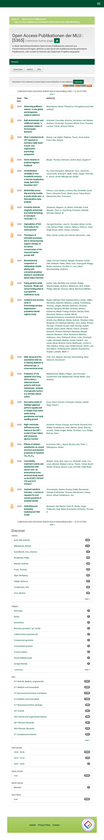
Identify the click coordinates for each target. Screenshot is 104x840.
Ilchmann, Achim (68, 160)
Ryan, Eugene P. (84, 160)
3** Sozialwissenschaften (25, 734)
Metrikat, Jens (73, 323)
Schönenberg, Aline (79, 357)
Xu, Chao (50, 171)
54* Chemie (19, 711)
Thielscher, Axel (53, 509)
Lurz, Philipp (87, 430)
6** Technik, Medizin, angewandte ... (30, 681)
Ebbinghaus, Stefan (55, 447)
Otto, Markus (52, 346)
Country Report (21, 652)
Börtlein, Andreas (69, 308)
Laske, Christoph (53, 340)
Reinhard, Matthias (71, 331)
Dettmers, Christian (78, 306)
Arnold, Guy (51, 320)
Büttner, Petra (52, 433)
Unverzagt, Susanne (63, 123)
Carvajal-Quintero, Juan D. (57, 224)
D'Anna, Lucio (52, 190)
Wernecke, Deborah (54, 303)
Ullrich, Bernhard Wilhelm (80, 289)
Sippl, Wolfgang (21, 575)
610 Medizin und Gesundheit (26, 699)
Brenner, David (64, 343)
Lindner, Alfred (70, 314)
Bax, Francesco (64, 196)
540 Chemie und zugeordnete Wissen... (31, 717)
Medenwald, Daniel (70, 376)
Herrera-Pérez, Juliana (60, 227)
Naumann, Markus (54, 314)
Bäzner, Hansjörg (53, 308)
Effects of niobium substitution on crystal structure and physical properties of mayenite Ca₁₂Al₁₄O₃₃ (34, 450)
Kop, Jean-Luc (65, 461)
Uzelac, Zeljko (86, 300)
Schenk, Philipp (76, 283)
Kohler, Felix (51, 283)
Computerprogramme (23, 640)
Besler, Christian (74, 430)
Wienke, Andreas (21, 563)
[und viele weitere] (22, 540)
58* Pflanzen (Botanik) (24, 722)
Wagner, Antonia (63, 357)
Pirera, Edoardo (53, 193)
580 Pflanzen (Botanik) (24, 728)
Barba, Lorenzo (66, 190)
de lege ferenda (20, 664)
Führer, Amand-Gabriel (64, 126)
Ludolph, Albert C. (61, 351)
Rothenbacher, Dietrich (67, 349)
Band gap (18, 611)
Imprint (32, 825)
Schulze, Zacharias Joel (75, 120)
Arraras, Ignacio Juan (62, 467)
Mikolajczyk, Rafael (69, 176)
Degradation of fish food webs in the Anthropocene (32, 227)
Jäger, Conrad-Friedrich (56, 260)
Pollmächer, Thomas (63, 492)
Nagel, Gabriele (53, 300)
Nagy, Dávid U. (52, 405)
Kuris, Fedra (78, 193)
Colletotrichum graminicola (26, 634)
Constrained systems (23, 646)
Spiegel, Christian (75, 260)
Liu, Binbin (68, 207)
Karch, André (54, 176)
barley (16, 616)
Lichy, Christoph (84, 337)
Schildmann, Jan (66, 495)
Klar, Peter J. (81, 444)
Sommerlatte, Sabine (55, 489)
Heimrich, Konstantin (55, 360)
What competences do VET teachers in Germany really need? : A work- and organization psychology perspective (34, 146)
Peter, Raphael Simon (69, 300)
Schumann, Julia (82, 235)
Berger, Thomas (53, 160)
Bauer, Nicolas (69, 444)
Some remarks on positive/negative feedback (31, 163)
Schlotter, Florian (53, 424)
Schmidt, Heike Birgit (82, 467)
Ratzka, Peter (83, 311)
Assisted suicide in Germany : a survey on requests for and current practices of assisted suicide (34, 495)
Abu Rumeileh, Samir (82, 190)
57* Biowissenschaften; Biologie (28, 705)
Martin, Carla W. (66, 506)
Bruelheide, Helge (21, 558)
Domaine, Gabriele (80, 210)
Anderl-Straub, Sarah (79, 346)
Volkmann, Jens (53, 337)
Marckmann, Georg (81, 492)
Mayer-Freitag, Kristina (66, 311)
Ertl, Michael (60, 323)
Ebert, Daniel (51, 235)
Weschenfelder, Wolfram (57, 269)
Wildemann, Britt (75, 286)
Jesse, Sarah (52, 343)
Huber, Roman (87, 323)
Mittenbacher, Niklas (55, 374)
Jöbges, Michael (61, 306)
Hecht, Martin (66, 328)
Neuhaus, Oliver (61, 334)
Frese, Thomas (20, 569)
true (15, 776)
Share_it (15, 19)
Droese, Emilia (71, 489)
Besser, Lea (51, 137)
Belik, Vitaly (72, 174)
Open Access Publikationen (34, 19)
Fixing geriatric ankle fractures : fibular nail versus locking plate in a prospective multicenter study (33, 289)
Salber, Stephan (64, 137)
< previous (18, 669)
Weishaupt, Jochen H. (81, 343)
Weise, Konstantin (68, 509)
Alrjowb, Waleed (59, 464)
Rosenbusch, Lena (61, 427)
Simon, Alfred (52, 495)
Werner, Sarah (76, 427)
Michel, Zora (78, 123)
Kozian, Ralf (68, 326)
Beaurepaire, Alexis (54, 106)
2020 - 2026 (19, 752)
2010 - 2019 (19, 758)
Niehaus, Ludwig (71, 303)
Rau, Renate (57, 140)
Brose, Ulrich (57, 230)
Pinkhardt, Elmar (68, 337)
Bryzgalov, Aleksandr (64, 171)
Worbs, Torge (80, 506)
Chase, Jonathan (71, 230)
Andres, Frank (82, 317)
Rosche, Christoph (66, 402)
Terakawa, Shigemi (54, 207)
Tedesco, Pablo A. (79, 227)
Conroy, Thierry (73, 464)
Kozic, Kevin (51, 402)
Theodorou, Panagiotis (74, 106)
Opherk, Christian (80, 320)
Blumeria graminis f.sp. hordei (27, 628)
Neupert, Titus (52, 210)
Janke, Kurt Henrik (66, 235)
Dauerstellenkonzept (23, 658)
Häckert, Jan (81, 340)
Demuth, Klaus (52, 328)
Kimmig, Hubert (81, 326)
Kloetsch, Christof (54, 331)
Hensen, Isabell (81, 402)
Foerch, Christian (80, 328)
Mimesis (17, 787)
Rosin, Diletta (66, 193)
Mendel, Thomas (60, 289)
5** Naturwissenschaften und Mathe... (31, 693)
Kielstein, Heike (57, 263)
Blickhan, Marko (64, 320)
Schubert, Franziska (55, 120)
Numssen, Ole (52, 506)
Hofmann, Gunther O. (62, 266)
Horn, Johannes (81, 171)
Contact (56, 825)
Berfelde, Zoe (63, 283)
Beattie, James (68, 340)
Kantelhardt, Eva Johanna (25, 552)
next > (52, 94)
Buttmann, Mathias (77, 334)
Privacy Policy (44, 825)
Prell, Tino (50, 357)
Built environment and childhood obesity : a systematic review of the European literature (33, 126)
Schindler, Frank (81, 207)
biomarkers (19, 622)
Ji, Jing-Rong (65, 210)
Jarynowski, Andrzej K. (56, 174)
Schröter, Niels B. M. (55, 213)
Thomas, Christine (54, 326)
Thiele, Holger (60, 430)
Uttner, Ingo (64, 346)
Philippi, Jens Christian (75, 374)
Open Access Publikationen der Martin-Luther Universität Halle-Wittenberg (47, 22)
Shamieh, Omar (80, 461)
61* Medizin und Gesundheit (26, 687)
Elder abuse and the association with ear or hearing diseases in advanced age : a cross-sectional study (33, 363)
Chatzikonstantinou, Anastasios (60, 317)
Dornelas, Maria (77, 224)
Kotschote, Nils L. (54, 444)
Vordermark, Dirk (53, 376)
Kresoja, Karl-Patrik (70, 424)
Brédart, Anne (52, 461)
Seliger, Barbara (21, 581)
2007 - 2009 (19, 764)
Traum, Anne (77, 137)
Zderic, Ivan (70, 263)
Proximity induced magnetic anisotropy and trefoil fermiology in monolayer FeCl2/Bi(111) (33, 213)
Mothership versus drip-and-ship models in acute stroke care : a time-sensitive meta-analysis (34, 196)
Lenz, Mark (77, 266)
